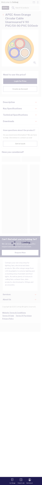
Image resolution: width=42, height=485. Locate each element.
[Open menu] (12, 481)
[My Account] (29, 481)
